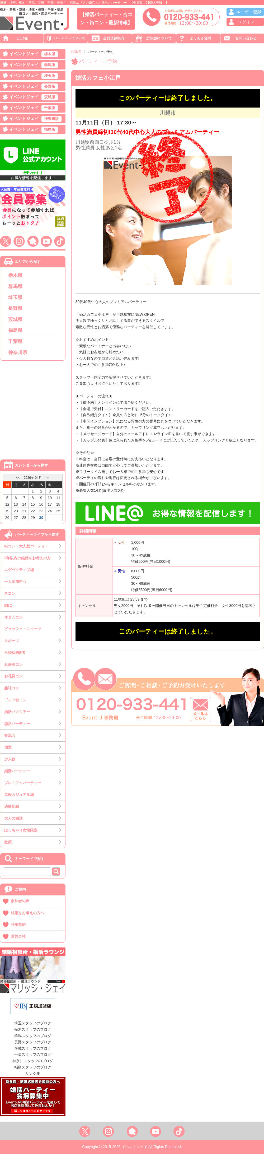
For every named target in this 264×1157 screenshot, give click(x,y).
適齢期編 (11, 809)
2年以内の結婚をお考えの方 (27, 561)
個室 (8, 750)
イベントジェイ (33, 54)
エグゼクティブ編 (19, 572)
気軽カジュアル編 (19, 798)
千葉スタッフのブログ (32, 1058)
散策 (8, 845)
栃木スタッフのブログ (32, 1032)
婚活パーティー (17, 774)
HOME (76, 52)
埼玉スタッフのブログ (32, 1026)
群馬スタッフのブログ (32, 1039)
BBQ (8, 608)
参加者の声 (20, 904)
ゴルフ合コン (15, 703)
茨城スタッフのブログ (32, 1051)
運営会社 (18, 939)
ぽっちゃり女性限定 (20, 833)
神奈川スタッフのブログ (32, 1064)
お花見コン (13, 679)
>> (47, 480)
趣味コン (11, 691)
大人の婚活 (13, 821)
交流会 (9, 738)
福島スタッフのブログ (32, 1070)
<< (18, 480)
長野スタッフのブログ (32, 1045)
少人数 (9, 762)
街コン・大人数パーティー (26, 549)
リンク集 (32, 1076)
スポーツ (11, 644)
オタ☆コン (13, 620)
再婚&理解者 (14, 655)
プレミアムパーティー (22, 786)
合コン (9, 596)
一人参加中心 (15, 584)
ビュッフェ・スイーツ (22, 632)
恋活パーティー (17, 726)
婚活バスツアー (17, 715)
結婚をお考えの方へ (27, 916)
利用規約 (18, 928)
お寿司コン (13, 667)
